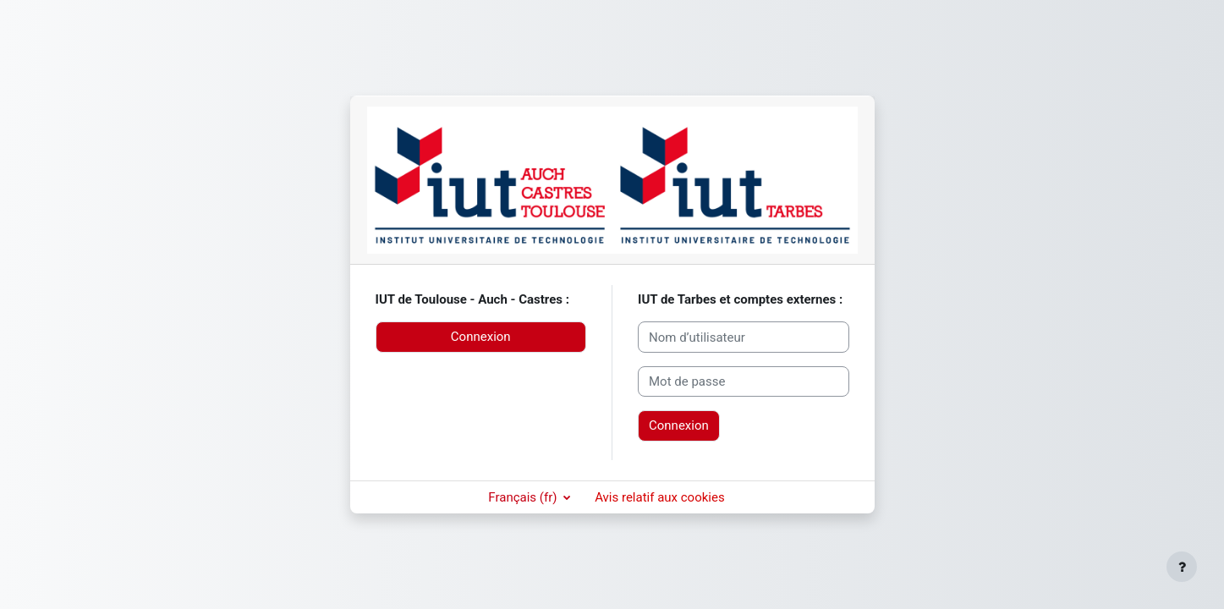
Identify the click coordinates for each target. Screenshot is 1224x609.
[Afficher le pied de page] (1181, 566)
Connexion (481, 336)
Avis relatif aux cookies (660, 497)
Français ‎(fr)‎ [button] (524, 497)
